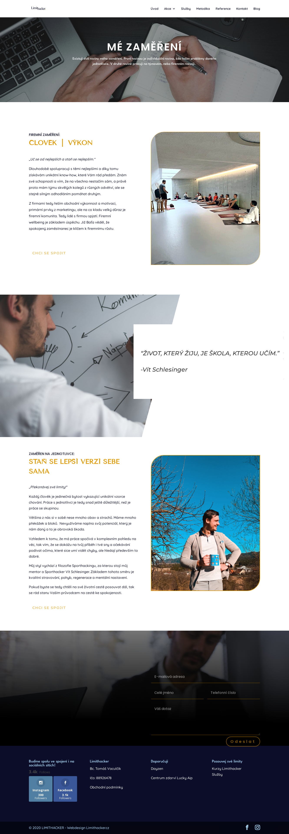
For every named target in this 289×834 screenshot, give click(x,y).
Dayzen (157, 768)
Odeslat (243, 745)
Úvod (155, 9)
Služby (186, 9)
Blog (256, 9)
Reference (223, 9)
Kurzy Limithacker (226, 768)
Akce (167, 9)
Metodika (203, 9)
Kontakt (242, 9)
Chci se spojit (49, 253)
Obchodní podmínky (106, 787)
